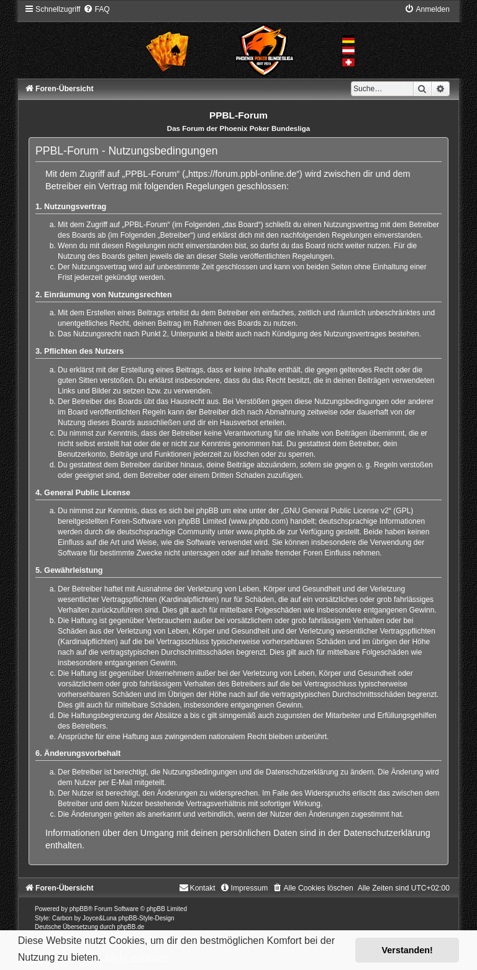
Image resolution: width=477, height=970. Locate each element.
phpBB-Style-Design (147, 918)
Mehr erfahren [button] (137, 957)
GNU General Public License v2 (336, 510)
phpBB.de (130, 926)
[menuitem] (96, 9)
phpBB (79, 908)
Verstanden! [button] (407, 950)
